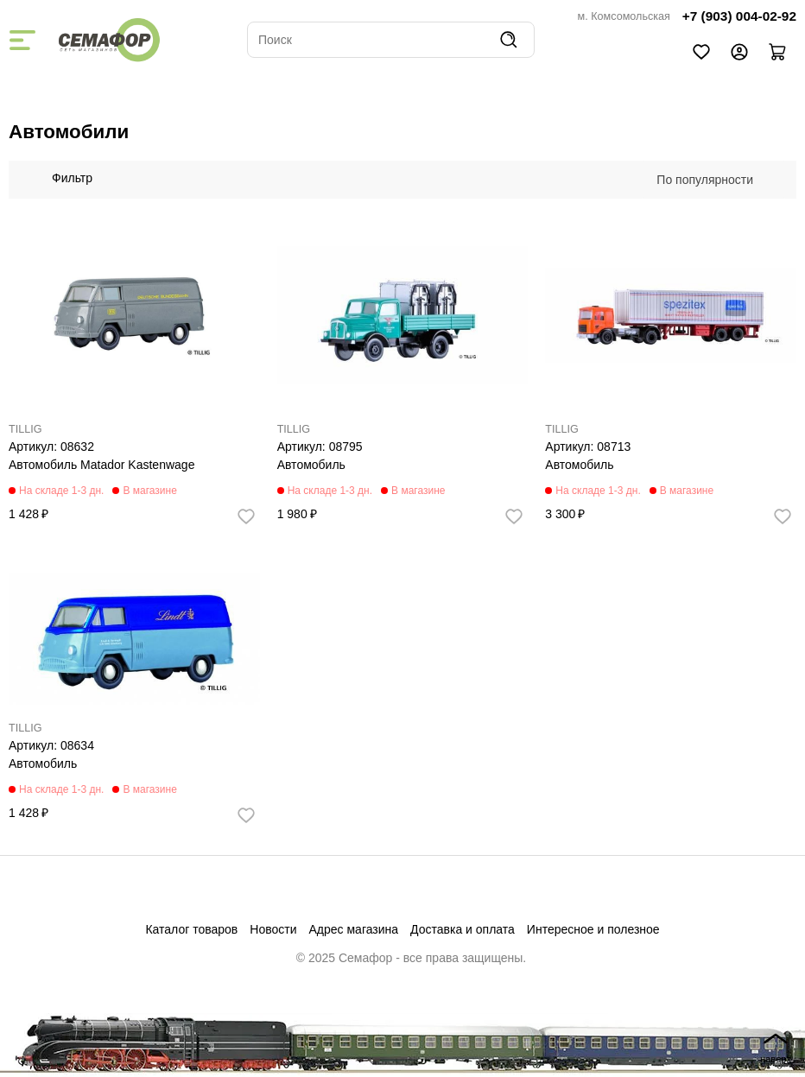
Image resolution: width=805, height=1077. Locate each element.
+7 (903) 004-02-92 (739, 16)
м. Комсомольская (624, 16)
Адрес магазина (354, 929)
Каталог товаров (191, 929)
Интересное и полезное (593, 929)
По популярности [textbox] (704, 180)
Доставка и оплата (462, 929)
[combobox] (713, 180)
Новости (273, 929)
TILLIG (25, 429)
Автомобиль (311, 465)
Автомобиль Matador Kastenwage (101, 465)
